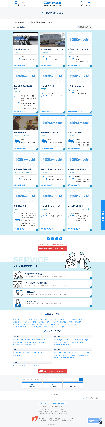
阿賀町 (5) (82, 342)
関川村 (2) (57, 344)
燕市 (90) (33, 352)
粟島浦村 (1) (66, 344)
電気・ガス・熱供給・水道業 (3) (74, 319)
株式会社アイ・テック (49, 133)
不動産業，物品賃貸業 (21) (76, 322)
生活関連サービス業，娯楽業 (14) (67, 324)
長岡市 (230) (58, 352)
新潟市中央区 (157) (41, 340)
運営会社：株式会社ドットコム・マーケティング (52, 409)
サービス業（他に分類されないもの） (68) (52, 327)
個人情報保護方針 (57, 406)
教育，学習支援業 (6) (20, 327)
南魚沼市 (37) (75, 355)
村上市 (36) (67, 340)
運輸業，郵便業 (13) (31, 322)
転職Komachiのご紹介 (33, 274)
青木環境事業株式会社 (22, 169)
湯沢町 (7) (57, 357)
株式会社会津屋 (20, 133)
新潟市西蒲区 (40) (30, 344)
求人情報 (16, 5)
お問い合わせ (46, 406)
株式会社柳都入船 (48, 86)
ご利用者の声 (30, 292)
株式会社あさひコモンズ (50, 206)
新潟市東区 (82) (29, 340)
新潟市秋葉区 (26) (31, 342)
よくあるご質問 (31, 301)
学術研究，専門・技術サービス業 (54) (25, 324)
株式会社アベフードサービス (52, 49)
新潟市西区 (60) (19, 344)
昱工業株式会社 (20, 206)
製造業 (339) (58, 319)
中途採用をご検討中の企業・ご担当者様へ (53, 403)
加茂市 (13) (26, 352)
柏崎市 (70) (67, 352)
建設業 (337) (48, 319)
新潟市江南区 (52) (19, 342)
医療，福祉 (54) (33, 327)
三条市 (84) (18, 352)
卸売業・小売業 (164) (46, 322)
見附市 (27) (58, 355)
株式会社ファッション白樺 (78, 49)
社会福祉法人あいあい (76, 86)
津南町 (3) (65, 357)
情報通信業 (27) (19, 322)
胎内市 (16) (66, 342)
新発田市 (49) (58, 340)
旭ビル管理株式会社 (75, 206)
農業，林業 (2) (19, 319)
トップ (85, 398)
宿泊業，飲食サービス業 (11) (47, 324)
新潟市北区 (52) (19, 340)
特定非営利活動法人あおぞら (52, 169)
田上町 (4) (17, 355)
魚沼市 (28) (66, 355)
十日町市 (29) (85, 352)
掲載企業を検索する (84, 27)
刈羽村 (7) (73, 357)
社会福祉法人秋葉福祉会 (77, 169)
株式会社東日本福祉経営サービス (25, 87)
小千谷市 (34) (76, 352)
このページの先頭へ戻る (52, 394)
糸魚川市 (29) (18, 365)
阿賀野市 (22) (84, 340)
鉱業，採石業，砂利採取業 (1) (34, 319)
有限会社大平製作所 (21, 49)
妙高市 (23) (27, 365)
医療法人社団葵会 (74, 133)
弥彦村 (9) (41, 352)
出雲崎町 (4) (84, 355)
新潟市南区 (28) (42, 342)
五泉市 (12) (76, 340)
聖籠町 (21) (74, 342)
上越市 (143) (35, 365)
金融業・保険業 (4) (60, 322)
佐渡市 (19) (58, 342)
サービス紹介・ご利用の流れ (36, 283)
